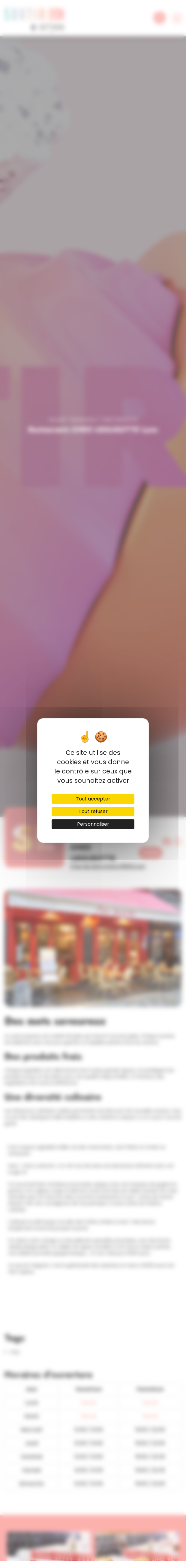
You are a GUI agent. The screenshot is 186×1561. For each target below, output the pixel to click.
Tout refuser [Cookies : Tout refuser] (93, 811)
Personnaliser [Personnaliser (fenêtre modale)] (93, 824)
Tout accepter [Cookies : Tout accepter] (93, 798)
